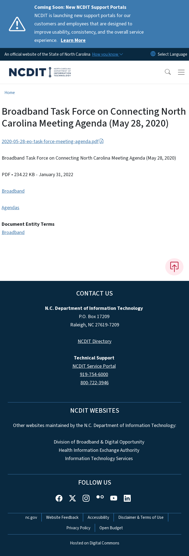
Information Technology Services (99, 458)
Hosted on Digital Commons (94, 543)
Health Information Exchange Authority (99, 450)
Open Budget (111, 528)
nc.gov (31, 517)
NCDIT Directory (94, 341)
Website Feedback (62, 517)
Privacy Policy (78, 528)
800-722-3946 (94, 382)
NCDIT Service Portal (94, 366)
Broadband (13, 191)
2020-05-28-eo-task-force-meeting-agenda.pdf (53, 141)
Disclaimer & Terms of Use (141, 517)
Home (9, 93)
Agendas (10, 207)
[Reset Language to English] (153, 54)
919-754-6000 (94, 374)
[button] (164, 72)
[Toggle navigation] (181, 72)
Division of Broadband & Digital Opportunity (99, 442)
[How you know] (107, 54)
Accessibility (98, 517)
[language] (172, 54)
